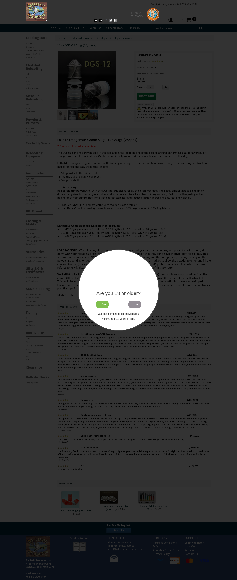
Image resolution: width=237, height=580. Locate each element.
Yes (104, 304)
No (136, 304)
